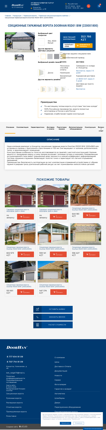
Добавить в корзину (83, 45)
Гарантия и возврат (63, 389)
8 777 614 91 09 (17, 7)
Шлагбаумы (60, 399)
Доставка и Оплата (63, 367)
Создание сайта (16, 427)
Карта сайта (10, 385)
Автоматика (60, 394)
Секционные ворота (15, 394)
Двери (57, 403)
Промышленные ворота (16, 412)
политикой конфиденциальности (53, 417)
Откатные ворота (13, 407)
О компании (60, 358)
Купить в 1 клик (69, 45)
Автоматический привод (73, 57)
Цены (57, 362)
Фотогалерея (60, 385)
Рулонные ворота (13, 399)
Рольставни (11, 416)
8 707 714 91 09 (14, 362)
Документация (61, 371)
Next (68, 56)
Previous (38, 56)
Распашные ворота (14, 403)
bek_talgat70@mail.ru (15, 373)
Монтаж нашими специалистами (77, 53)
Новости (58, 376)
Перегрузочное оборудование (68, 407)
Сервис (58, 380)
